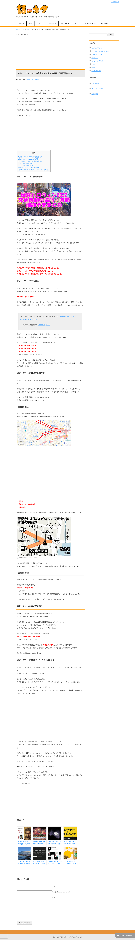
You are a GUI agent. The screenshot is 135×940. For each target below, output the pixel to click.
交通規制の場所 (26, 163)
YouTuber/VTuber (96, 48)
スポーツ (21, 23)
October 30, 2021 (44, 325)
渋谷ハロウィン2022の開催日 (28, 159)
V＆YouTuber (65, 23)
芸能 (30, 23)
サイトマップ (115, 2)
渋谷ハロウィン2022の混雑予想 (29, 167)
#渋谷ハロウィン (70, 316)
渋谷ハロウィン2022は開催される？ (30, 157)
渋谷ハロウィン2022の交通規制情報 (30, 161)
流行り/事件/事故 (33, 80)
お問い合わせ (105, 23)
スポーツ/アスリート (97, 54)
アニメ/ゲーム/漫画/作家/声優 (100, 51)
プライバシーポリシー (89, 23)
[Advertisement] (50, 51)
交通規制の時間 (26, 165)
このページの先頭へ (126, 935)
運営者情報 (94, 94)
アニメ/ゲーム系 (51, 23)
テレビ (39, 23)
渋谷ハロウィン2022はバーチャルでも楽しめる (33, 170)
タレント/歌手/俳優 (97, 61)
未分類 (93, 67)
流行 (76, 23)
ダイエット (94, 58)
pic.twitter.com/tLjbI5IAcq (28, 319)
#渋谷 (62, 316)
